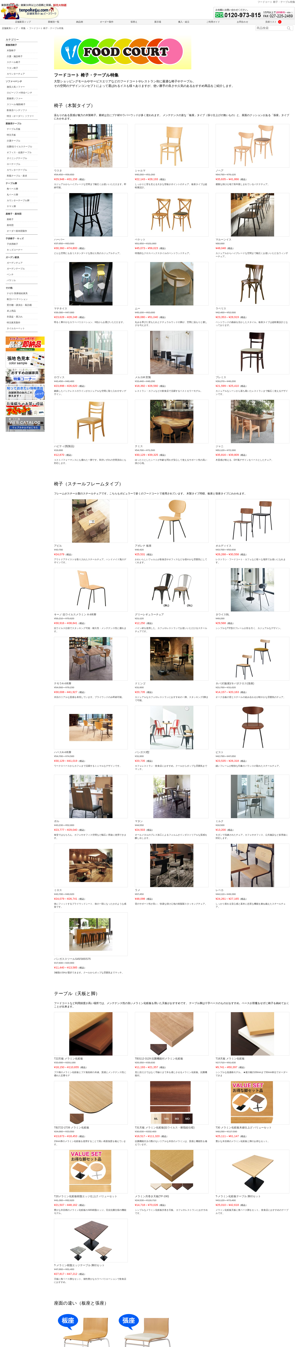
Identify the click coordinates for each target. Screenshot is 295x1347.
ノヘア (220, 170)
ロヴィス (59, 377)
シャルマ (140, 170)
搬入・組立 (183, 22)
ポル (56, 821)
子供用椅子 (12, 244)
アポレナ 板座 (143, 545)
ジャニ (220, 446)
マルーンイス (223, 239)
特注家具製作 (13, 322)
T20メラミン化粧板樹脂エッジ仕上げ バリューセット (85, 1196)
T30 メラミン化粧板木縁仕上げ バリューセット (244, 1127)
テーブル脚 (11, 183)
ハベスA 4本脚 (62, 752)
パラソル (11, 280)
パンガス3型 (142, 752)
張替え (134, 22)
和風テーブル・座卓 (17, 175)
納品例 (79, 22)
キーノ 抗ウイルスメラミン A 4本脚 (75, 614)
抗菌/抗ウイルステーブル (19, 146)
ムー (137, 308)
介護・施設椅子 (15, 56)
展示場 (157, 22)
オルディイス (223, 545)
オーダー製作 (106, 22)
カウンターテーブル (17, 170)
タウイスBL (222, 614)
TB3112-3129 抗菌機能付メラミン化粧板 (159, 1058)
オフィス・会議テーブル (19, 152)
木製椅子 (11, 50)
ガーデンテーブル (16, 268)
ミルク (220, 821)
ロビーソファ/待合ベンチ (19, 92)
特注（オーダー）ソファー (20, 116)
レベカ (220, 890)
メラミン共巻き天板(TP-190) (152, 1196)
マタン (139, 821)
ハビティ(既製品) (64, 446)
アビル (58, 545)
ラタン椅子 (12, 68)
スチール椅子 (13, 62)
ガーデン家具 (12, 257)
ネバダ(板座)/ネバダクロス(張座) (235, 683)
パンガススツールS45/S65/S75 (72, 958)
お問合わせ (242, 22)
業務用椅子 (11, 45)
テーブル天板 (13, 129)
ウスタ (58, 170)
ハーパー (59, 239)
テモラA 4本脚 (62, 683)
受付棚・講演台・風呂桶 (19, 305)
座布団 (10, 225)
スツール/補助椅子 (16, 104)
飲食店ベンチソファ (17, 110)
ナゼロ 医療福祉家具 (17, 293)
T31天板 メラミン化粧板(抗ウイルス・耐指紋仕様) (165, 1127)
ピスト (220, 752)
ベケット (140, 239)
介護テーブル (13, 140)
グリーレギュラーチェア (149, 614)
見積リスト (271, 22)
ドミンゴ (140, 683)
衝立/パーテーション (17, 299)
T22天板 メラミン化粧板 (68, 1058)
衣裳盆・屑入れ (15, 316)
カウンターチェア (16, 74)
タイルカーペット (16, 328)
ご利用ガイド (213, 22)
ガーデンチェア (15, 263)
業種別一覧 (53, 22)
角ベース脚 (12, 188)
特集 (23, 28)
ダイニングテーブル (17, 158)
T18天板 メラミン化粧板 (230, 1058)
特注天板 (11, 135)
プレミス (221, 377)
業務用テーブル (13, 123)
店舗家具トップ (23, 22)
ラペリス (221, 308)
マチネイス (60, 308)
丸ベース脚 (12, 194)
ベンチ (10, 274)
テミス (139, 446)
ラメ (137, 890)
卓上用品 (11, 311)
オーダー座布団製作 (17, 231)
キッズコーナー (15, 250)
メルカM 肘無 (143, 377)
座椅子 (10, 219)
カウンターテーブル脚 (18, 200)
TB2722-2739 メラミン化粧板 (71, 1127)
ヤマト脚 (11, 206)
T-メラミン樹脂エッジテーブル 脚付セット (79, 1265)
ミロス (58, 890)
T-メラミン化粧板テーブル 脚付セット (238, 1196)
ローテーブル (13, 164)
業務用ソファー (15, 98)
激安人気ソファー (16, 87)
